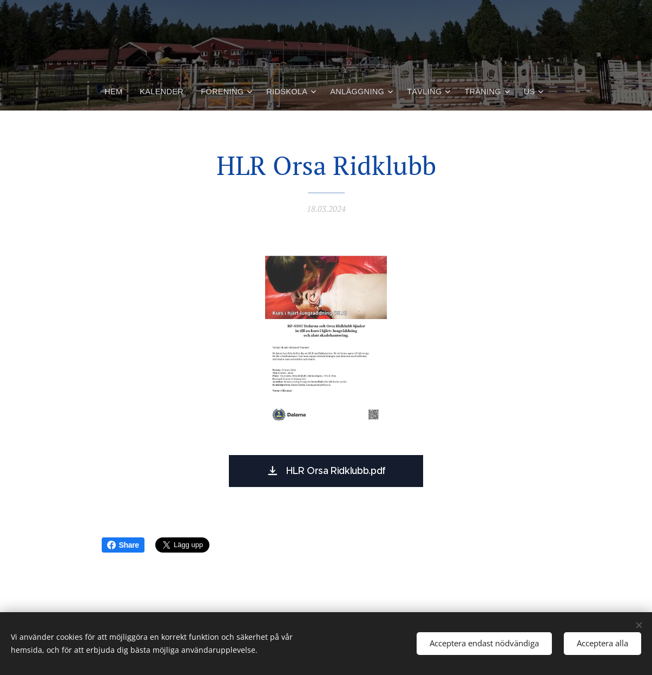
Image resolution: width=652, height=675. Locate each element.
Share (123, 545)
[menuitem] (118, 91)
